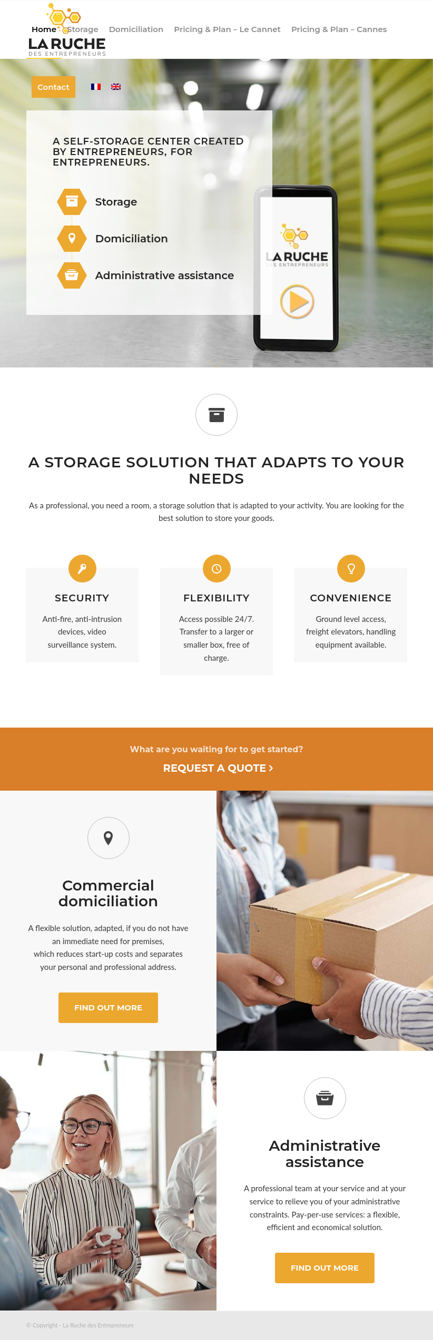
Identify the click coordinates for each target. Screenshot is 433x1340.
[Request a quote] (216, 759)
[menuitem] (44, 29)
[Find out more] (108, 1008)
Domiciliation (131, 238)
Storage (116, 202)
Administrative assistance (164, 275)
